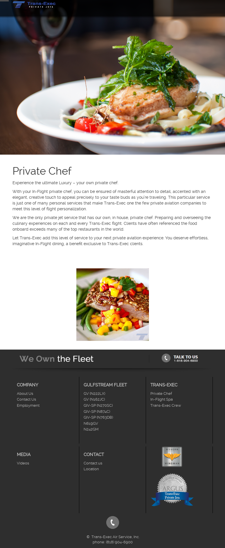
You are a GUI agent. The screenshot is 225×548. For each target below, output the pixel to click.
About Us (25, 393)
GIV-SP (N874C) (97, 411)
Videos (23, 463)
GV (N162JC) (94, 399)
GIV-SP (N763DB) (98, 417)
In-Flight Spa (161, 399)
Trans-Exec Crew (165, 405)
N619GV (91, 423)
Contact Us (26, 399)
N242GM (91, 429)
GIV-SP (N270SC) (98, 405)
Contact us (93, 463)
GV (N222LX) (94, 393)
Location (91, 469)
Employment (28, 405)
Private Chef (161, 393)
